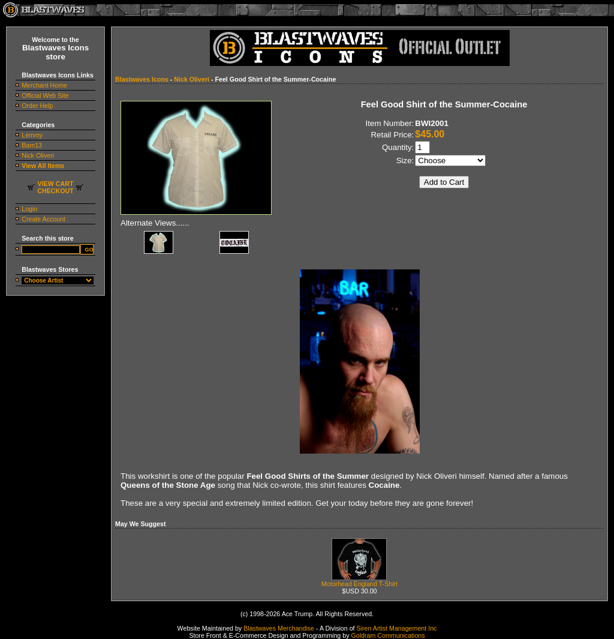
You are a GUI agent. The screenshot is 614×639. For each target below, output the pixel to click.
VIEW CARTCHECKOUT (55, 187)
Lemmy (32, 135)
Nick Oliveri (38, 155)
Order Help (37, 105)
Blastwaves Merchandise (278, 628)
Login (29, 208)
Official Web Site (45, 95)
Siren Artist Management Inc (397, 628)
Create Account (43, 219)
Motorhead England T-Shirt (359, 580)
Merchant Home (44, 85)
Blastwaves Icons (141, 79)
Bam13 (32, 145)
